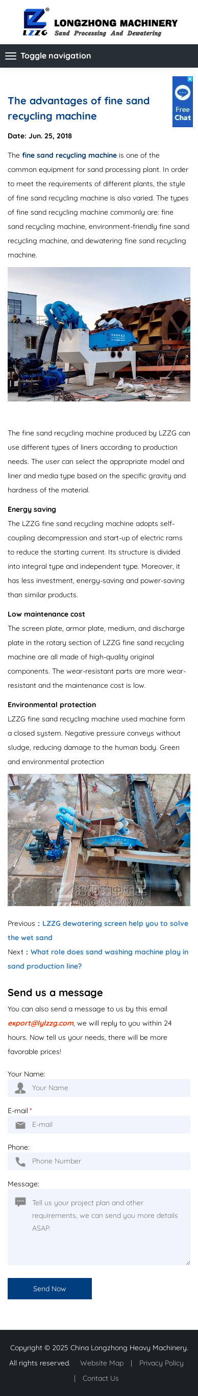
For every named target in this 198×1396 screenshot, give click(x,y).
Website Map (101, 1363)
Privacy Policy (161, 1363)
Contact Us (101, 1378)
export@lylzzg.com (40, 1023)
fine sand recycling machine (69, 155)
